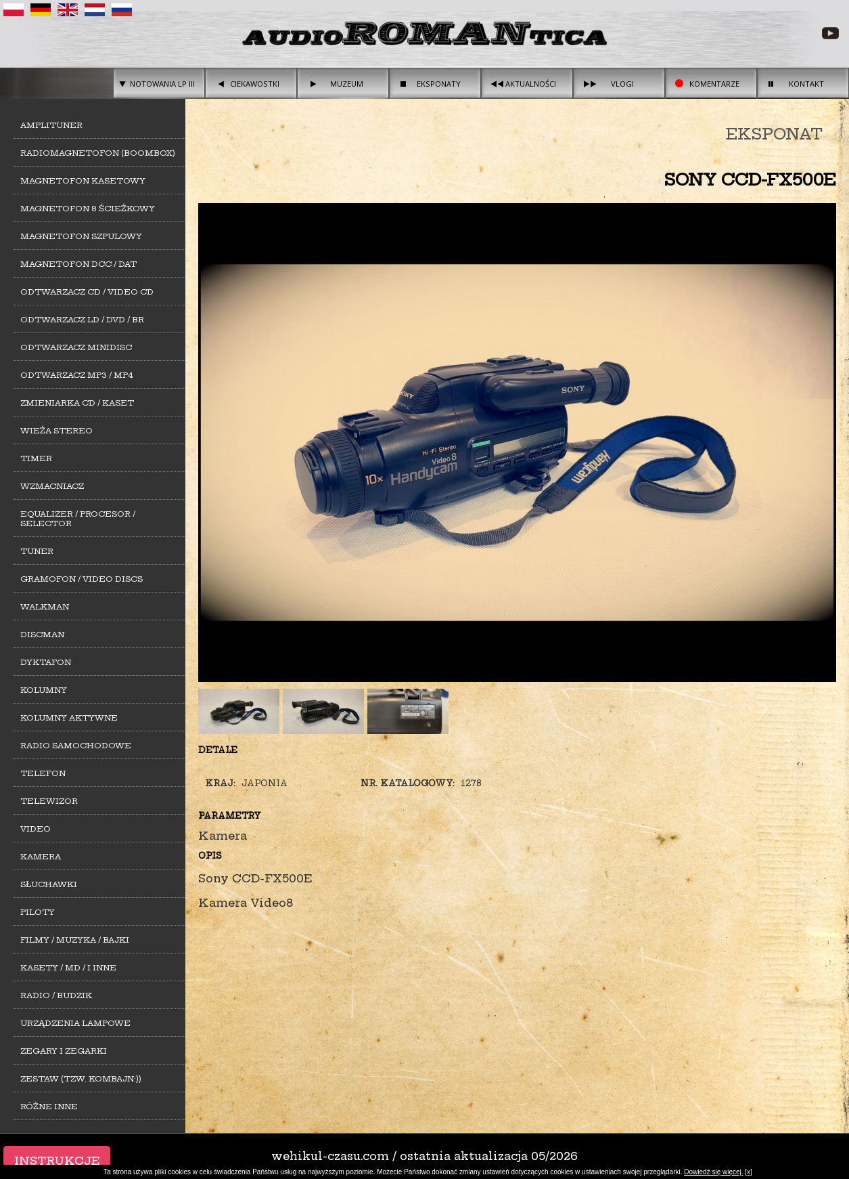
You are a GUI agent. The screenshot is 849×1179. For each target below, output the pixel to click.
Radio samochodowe (75, 745)
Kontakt (806, 84)
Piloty (37, 912)
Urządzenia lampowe (75, 1023)
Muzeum (346, 84)
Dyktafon (45, 662)
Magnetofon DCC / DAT (78, 264)
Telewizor (49, 801)
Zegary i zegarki (63, 1051)
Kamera (40, 856)
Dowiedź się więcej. (713, 1172)
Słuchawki (48, 884)
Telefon (43, 773)
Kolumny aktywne (69, 718)
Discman (42, 634)
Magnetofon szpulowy (81, 236)
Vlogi (622, 84)
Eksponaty (439, 84)
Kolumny (43, 690)
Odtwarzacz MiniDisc (76, 347)
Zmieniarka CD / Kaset (77, 403)
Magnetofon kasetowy (82, 181)
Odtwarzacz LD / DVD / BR (82, 319)
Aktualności (530, 84)
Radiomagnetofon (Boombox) (97, 153)
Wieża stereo (56, 430)
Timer (36, 458)
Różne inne (49, 1106)
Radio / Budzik (56, 995)
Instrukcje (56, 1160)
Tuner (36, 551)
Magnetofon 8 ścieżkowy (87, 208)
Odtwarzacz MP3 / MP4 (76, 375)
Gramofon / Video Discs (81, 579)
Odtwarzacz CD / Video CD (87, 292)
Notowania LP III (162, 84)
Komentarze (714, 84)
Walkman (44, 607)
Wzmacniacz (52, 486)
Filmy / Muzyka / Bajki (74, 940)
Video (35, 829)
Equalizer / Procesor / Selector (77, 518)
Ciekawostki (254, 84)
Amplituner (51, 125)
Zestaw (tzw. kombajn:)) (80, 1079)
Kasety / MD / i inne (68, 967)
